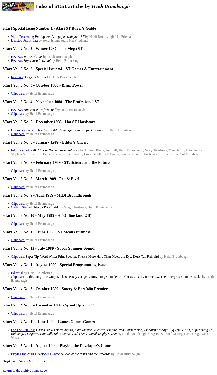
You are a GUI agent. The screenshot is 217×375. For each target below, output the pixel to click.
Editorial (17, 273)
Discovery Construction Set (30, 130)
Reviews (17, 57)
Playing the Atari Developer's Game (35, 354)
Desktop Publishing (24, 40)
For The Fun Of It (23, 330)
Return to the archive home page (25, 370)
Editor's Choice (21, 150)
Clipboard (18, 93)
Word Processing (22, 36)
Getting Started (21, 207)
